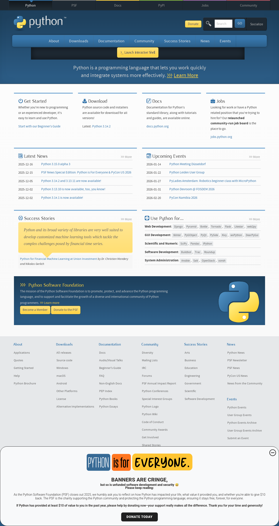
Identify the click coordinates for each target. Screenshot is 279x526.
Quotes (18, 360)
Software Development (200, 399)
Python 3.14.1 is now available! (62, 198)
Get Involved (150, 437)
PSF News (233, 368)
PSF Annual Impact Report (159, 383)
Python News (236, 353)
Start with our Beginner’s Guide (39, 126)
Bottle (203, 226)
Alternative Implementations (75, 406)
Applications (22, 353)
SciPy (183, 243)
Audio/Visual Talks (111, 360)
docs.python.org (157, 126)
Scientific (190, 391)
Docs (117, 5)
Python (30, 5)
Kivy (224, 235)
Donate (162, 24)
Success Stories (177, 41)
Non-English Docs (110, 383)
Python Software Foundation (56, 285)
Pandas (195, 243)
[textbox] (208, 24)
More (128, 157)
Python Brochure (25, 383)
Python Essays (108, 406)
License (61, 399)
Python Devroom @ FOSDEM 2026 (191, 189)
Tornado (216, 226)
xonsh (221, 260)
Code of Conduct (153, 422)
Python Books (108, 399)
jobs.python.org (221, 137)
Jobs (205, 5)
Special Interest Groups (157, 399)
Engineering (192, 376)
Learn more (51, 303)
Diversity (147, 353)
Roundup (209, 252)
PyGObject (191, 235)
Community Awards (155, 430)
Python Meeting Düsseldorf (187, 164)
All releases (63, 353)
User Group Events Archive (244, 430)
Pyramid (191, 226)
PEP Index (105, 391)
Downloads (78, 41)
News (205, 41)
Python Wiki (149, 414)
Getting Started (24, 368)
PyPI (161, 5)
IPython (207, 243)
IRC (144, 368)
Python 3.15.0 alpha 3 (55, 164)
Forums (147, 376)
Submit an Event (238, 438)
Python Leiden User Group (186, 172)
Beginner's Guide (110, 368)
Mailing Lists (150, 360)
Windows (62, 368)
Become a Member (35, 310)
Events (225, 41)
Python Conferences (155, 391)
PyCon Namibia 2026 (183, 198)
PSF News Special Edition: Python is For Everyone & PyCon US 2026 (86, 172)
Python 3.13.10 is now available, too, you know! (73, 189)
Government (193, 383)
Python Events (236, 407)
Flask (228, 226)
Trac (197, 252)
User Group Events (239, 415)
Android (61, 383)
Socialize (256, 24)
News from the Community (244, 383)
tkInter (177, 235)
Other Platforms (66, 391)
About (54, 41)
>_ (138, 52)
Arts (187, 353)
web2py (251, 226)
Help (17, 376)
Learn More (186, 75)
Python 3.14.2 (101, 126)
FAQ (101, 376)
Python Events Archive (242, 423)
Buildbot (186, 252)
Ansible (185, 260)
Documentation (111, 41)
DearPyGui (252, 235)
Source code (64, 360)
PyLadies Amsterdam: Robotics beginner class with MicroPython (212, 181)
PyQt (203, 235)
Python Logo (150, 406)
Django (178, 226)
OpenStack (208, 260)
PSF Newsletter (237, 360)
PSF (74, 5)
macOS (60, 376)
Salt (195, 260)
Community (248, 5)
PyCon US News (237, 376)
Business (190, 360)
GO (240, 23)
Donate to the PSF (66, 310)
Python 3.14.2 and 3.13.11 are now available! (71, 181)
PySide (214, 235)
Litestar (239, 226)
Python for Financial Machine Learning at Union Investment (58, 259)
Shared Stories (151, 445)
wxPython (236, 235)
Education (191, 368)
